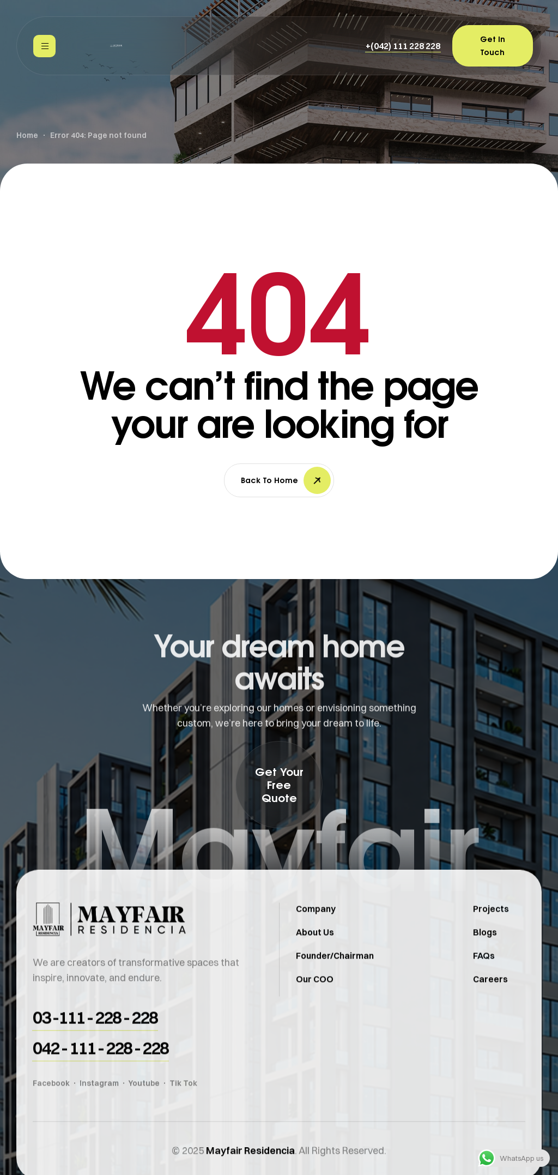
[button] (403, 45)
